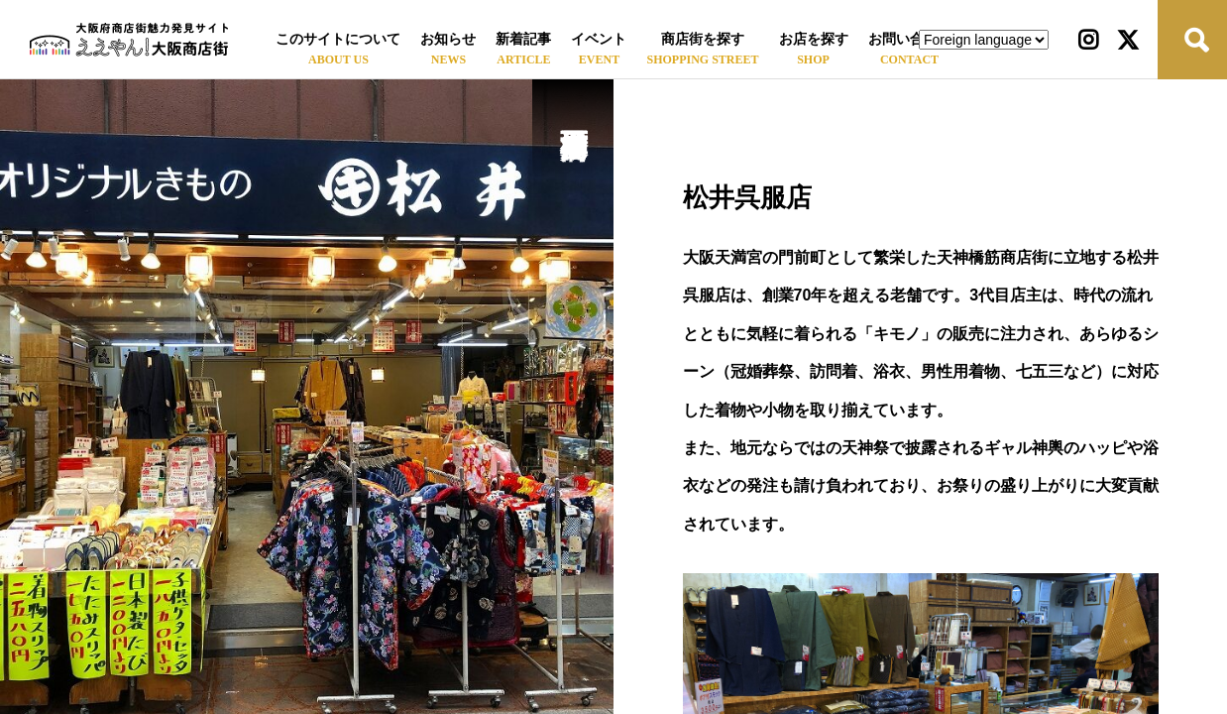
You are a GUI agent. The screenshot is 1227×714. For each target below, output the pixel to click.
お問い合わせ (909, 39)
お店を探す (813, 39)
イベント (598, 39)
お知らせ (448, 39)
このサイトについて (338, 39)
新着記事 (523, 39)
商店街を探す (702, 39)
